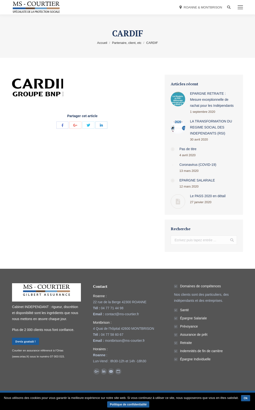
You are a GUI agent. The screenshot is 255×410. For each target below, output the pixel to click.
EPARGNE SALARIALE (197, 180)
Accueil (102, 43)
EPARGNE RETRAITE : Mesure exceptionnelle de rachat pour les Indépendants (212, 100)
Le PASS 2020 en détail (208, 196)
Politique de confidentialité (128, 404)
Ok (246, 398)
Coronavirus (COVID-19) (197, 165)
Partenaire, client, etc (126, 43)
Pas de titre (187, 149)
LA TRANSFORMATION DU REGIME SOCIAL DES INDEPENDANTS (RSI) (211, 127)
